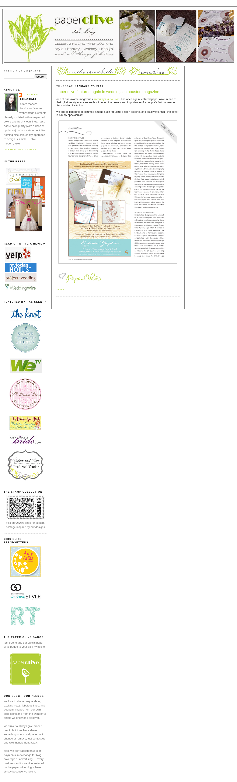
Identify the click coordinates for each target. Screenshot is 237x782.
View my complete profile (20, 150)
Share (60, 290)
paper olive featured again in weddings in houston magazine (107, 92)
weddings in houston (107, 99)
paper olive (30, 95)
